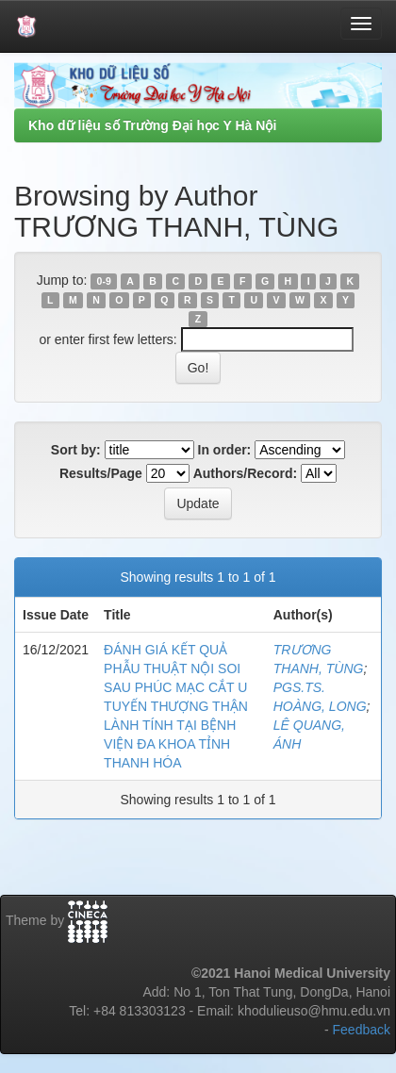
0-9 (104, 281)
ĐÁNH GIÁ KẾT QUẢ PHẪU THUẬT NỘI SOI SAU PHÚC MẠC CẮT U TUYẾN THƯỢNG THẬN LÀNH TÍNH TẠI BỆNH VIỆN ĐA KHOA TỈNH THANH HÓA (176, 706)
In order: (225, 449)
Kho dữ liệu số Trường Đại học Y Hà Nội (152, 125)
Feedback (361, 1029)
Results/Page (100, 473)
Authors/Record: (245, 473)
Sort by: (76, 449)
